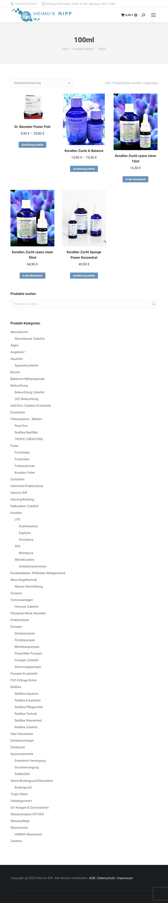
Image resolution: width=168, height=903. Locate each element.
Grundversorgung (27, 767)
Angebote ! (18, 352)
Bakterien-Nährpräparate (27, 379)
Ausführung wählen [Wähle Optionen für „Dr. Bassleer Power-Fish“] (33, 144)
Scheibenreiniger (22, 740)
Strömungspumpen (28, 667)
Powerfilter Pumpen (28, 653)
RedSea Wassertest (28, 720)
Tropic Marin (19, 794)
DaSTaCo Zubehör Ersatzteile (30, 406)
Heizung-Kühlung (22, 499)
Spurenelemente (21, 754)
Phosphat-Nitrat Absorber (28, 613)
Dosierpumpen (25, 633)
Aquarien (16, 359)
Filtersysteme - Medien (26, 419)
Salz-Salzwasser (21, 734)
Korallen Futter (25, 473)
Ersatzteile (17, 412)
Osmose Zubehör (27, 606)
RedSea (15, 687)
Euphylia (25, 533)
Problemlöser (19, 620)
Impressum (125, 878)
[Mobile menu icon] (153, 15)
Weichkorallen (24, 560)
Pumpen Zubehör (27, 660)
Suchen (153, 304)
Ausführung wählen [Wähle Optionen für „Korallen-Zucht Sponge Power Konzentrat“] (84, 275)
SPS (17, 546)
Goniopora (26, 540)
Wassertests (19, 828)
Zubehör (16, 841)
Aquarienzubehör (26, 365)
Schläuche (17, 747)
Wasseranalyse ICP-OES (27, 814)
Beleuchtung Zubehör (29, 392)
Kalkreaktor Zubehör (24, 506)
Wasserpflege (19, 821)
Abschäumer (19, 332)
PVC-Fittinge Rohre (23, 680)
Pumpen (16, 627)
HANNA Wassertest (28, 834)
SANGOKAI (22, 774)
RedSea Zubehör (26, 727)
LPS (17, 519)
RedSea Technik (26, 714)
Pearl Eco (21, 426)
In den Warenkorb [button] (135, 179)
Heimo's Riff (18, 493)
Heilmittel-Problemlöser (26, 486)
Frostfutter (22, 459)
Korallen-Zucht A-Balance (84, 151)
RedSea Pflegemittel (29, 707)
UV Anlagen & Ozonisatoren (29, 807)
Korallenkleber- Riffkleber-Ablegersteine (37, 573)
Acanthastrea (28, 526)
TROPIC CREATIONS (29, 439)
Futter (14, 446)
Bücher (15, 372)
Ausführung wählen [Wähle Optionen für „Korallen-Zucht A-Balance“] (84, 168)
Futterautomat (25, 466)
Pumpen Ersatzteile (23, 673)
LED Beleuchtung (26, 399)
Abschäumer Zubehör (30, 339)
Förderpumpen (25, 640)
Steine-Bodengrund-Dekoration (31, 781)
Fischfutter (22, 452)
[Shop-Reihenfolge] (42, 83)
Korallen (16, 513)
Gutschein (17, 479)
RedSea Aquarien (26, 694)
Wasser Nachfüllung (29, 586)
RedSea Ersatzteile (28, 700)
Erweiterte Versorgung (30, 761)
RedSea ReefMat (26, 432)
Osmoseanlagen (21, 600)
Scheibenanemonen (32, 566)
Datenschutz (106, 878)
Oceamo (16, 593)
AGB (92, 878)
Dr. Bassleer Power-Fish (32, 127)
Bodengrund (23, 787)
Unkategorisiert (21, 801)
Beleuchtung (19, 385)
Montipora (26, 553)
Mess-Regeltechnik (23, 580)
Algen (14, 345)
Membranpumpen (27, 647)
